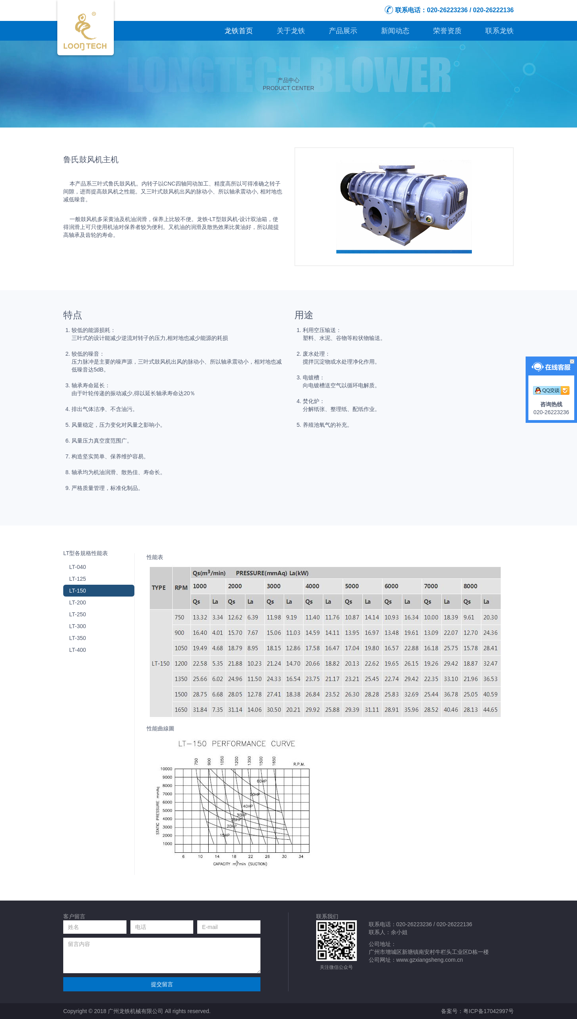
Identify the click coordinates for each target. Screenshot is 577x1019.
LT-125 (77, 579)
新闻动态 (395, 31)
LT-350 (77, 638)
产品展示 (343, 31)
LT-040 (77, 567)
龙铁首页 (238, 31)
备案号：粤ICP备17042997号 (477, 1011)
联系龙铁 (499, 31)
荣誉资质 (447, 31)
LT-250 (77, 614)
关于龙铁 (291, 31)
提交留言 (162, 984)
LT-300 (77, 626)
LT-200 (77, 602)
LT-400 (77, 650)
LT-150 (77, 590)
